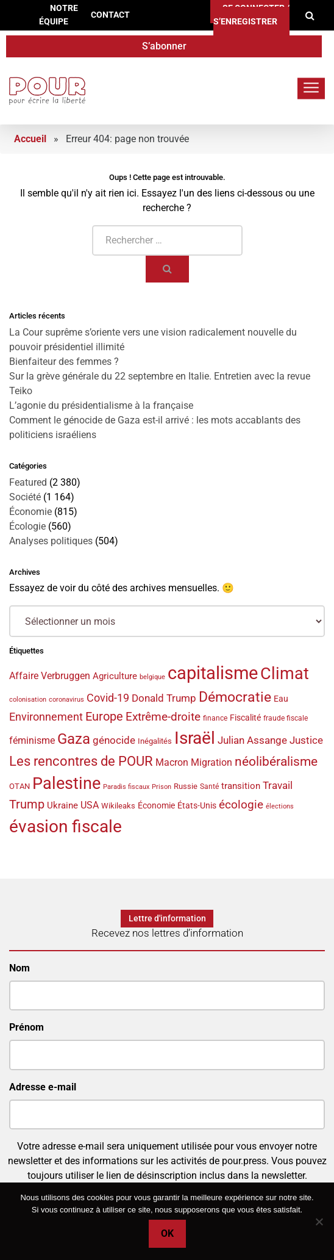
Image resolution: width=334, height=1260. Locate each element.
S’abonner (164, 46)
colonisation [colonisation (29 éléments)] (27, 700)
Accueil (30, 139)
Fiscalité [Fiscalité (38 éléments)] (245, 717)
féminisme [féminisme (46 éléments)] (32, 740)
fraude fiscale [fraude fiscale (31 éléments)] (285, 718)
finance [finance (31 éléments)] (215, 718)
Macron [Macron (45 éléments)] (171, 762)
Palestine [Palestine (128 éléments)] (66, 783)
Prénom (26, 1027)
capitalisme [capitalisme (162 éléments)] (213, 673)
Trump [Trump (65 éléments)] (26, 804)
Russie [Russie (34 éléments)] (185, 786)
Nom (19, 968)
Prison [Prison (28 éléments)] (161, 787)
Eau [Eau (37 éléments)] (281, 699)
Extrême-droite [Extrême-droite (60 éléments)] (163, 717)
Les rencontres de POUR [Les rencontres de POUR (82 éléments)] (81, 761)
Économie (30, 511)
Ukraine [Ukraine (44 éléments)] (62, 805)
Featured (28, 482)
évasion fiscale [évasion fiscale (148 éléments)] (65, 826)
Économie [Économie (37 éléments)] (156, 805)
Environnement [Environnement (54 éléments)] (46, 717)
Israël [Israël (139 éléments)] (194, 738)
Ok (167, 1233)
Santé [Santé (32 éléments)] (209, 786)
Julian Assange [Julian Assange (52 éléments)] (252, 740)
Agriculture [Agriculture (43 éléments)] (115, 676)
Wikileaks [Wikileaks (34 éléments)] (118, 805)
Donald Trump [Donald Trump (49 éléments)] (164, 698)
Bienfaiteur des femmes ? (64, 361)
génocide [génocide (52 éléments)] (114, 740)
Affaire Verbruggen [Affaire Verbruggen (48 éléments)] (49, 676)
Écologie (27, 526)
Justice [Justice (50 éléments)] (306, 740)
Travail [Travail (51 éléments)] (278, 785)
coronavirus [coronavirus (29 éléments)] (66, 700)
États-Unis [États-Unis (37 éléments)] (196, 805)
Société (25, 497)
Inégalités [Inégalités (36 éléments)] (155, 741)
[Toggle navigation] (311, 88)
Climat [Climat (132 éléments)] (284, 673)
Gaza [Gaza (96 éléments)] (73, 738)
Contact (110, 15)
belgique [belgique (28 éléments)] (152, 677)
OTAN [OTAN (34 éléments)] (19, 786)
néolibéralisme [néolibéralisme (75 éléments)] (276, 761)
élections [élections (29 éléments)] (280, 806)
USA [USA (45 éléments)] (89, 805)
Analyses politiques (51, 541)
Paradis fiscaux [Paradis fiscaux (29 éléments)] (126, 787)
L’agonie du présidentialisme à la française (101, 405)
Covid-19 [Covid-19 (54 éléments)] (108, 698)
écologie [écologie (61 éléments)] (241, 804)
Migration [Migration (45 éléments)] (211, 762)
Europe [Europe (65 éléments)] (104, 717)
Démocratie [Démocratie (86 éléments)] (235, 697)
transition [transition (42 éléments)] (240, 785)
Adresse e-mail (42, 1087)
